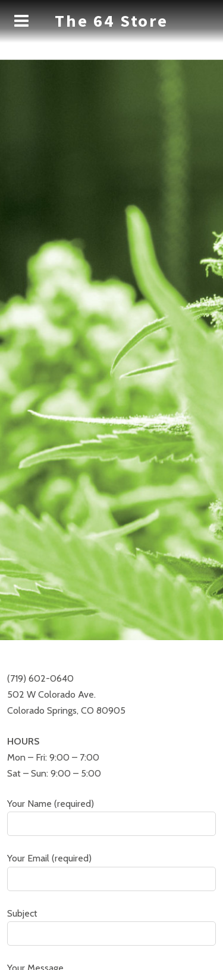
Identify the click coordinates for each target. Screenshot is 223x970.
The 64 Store (111, 20)
